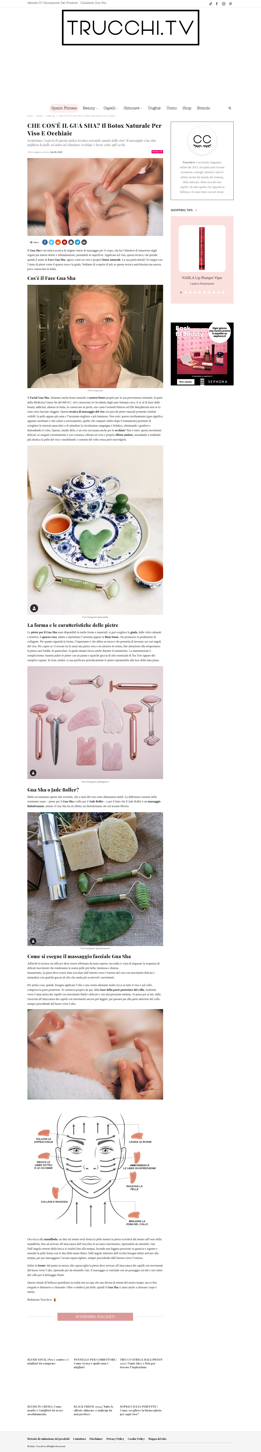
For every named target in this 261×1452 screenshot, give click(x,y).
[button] (181, 292)
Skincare (131, 108)
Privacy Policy (115, 1439)
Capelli (108, 108)
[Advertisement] (130, 74)
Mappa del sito (157, 1439)
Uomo (172, 108)
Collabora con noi (93, 3)
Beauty (87, 108)
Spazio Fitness (61, 108)
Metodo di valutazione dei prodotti (52, 3)
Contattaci (79, 1439)
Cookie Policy (136, 1439)
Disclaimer (96, 1439)
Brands (206, 108)
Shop (188, 108)
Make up (157, 152)
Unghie (154, 108)
